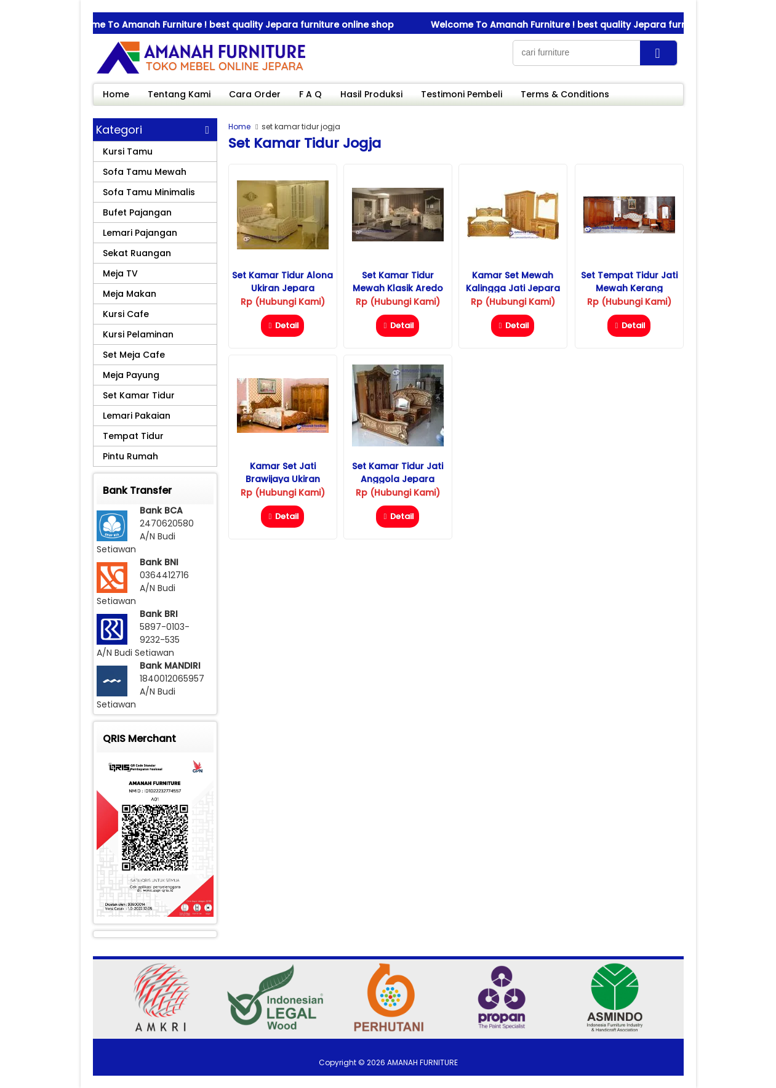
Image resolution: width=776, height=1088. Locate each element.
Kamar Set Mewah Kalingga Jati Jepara (513, 281)
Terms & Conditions (565, 94)
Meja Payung (131, 375)
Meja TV (120, 273)
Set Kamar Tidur (139, 395)
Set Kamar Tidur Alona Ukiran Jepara (282, 281)
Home (116, 94)
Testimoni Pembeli (461, 94)
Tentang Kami (179, 94)
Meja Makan (129, 294)
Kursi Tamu (128, 151)
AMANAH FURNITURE (422, 1062)
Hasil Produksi (371, 94)
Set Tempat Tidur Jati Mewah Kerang (629, 281)
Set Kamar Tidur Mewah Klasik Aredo (398, 281)
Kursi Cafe (126, 314)
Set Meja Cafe (134, 355)
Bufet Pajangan (137, 212)
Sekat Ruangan (137, 253)
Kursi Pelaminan (138, 334)
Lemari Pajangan (140, 233)
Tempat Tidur (133, 436)
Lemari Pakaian (136, 415)
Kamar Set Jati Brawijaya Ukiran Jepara (283, 479)
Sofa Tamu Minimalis (149, 192)
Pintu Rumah (130, 456)
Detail (282, 325)
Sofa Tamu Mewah (144, 172)
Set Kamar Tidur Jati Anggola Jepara (397, 472)
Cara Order (255, 94)
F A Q (310, 94)
